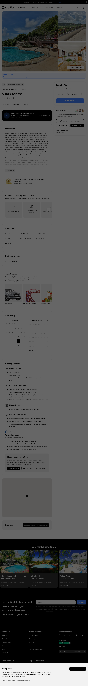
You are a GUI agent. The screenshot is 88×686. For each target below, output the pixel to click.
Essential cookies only (23, 681)
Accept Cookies (77, 669)
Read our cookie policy (8, 681)
